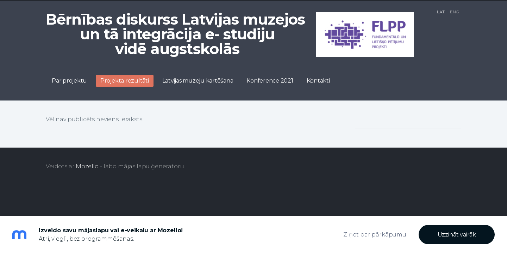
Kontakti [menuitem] (318, 80)
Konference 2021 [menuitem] (269, 80)
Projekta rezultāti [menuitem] (124, 80)
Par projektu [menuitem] (69, 80)
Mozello (87, 166)
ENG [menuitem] (454, 11)
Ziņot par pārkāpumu (374, 234)
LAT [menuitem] (441, 11)
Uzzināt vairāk (457, 234)
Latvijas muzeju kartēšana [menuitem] (197, 80)
